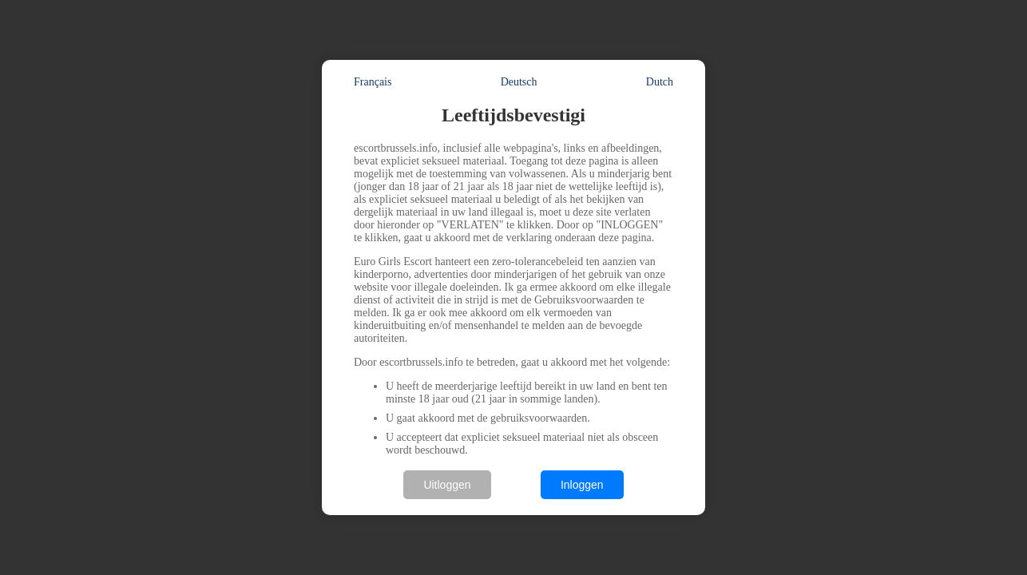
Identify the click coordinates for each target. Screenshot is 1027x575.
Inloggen (582, 484)
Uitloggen (446, 484)
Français (372, 82)
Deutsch (519, 82)
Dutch (659, 82)
